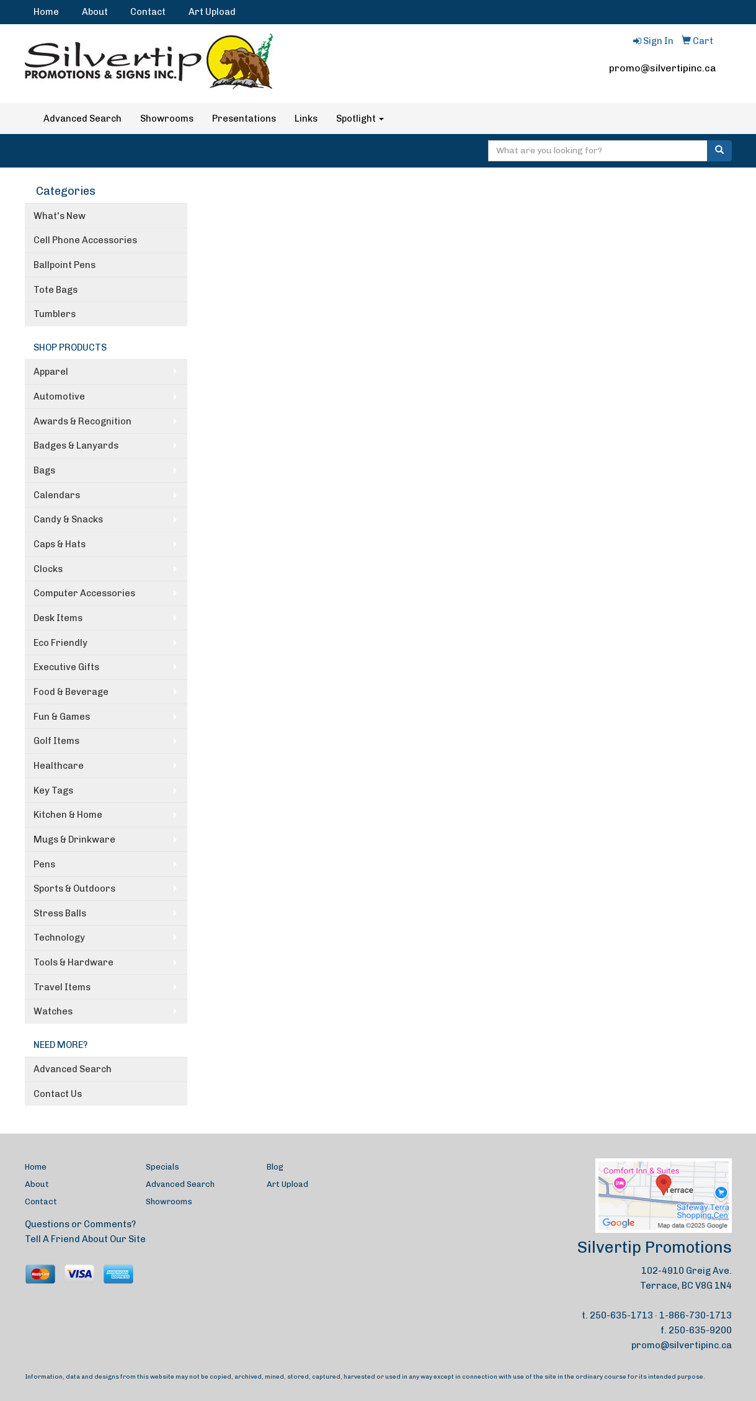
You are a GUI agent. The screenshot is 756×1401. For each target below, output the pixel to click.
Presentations (244, 118)
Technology (59, 937)
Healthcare (58, 765)
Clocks (48, 569)
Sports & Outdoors (74, 888)
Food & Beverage (71, 691)
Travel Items (62, 987)
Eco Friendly (60, 642)
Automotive (59, 396)
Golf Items (56, 740)
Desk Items (57, 618)
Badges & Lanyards (75, 445)
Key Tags (53, 790)
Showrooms (166, 118)
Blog (275, 1166)
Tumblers (54, 314)
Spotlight (360, 118)
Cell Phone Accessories (85, 240)
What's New (59, 216)
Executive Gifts (66, 667)
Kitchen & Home (67, 814)
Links (306, 118)
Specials (162, 1166)
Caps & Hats (59, 544)
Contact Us (57, 1093)
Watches (53, 1011)
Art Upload (212, 11)
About (95, 11)
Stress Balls (59, 913)
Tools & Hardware (73, 962)
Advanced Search (82, 118)
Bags (44, 470)
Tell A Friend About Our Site (85, 1239)
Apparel (50, 371)
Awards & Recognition (82, 421)
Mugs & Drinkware (74, 839)
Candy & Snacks (68, 519)
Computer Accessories (84, 593)
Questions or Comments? (80, 1224)
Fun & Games (61, 716)
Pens (44, 864)
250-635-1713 (621, 1315)
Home (46, 11)
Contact (148, 11)
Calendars (56, 495)
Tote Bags (55, 289)
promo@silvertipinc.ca (662, 68)
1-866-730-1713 (695, 1315)
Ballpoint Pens (64, 265)
